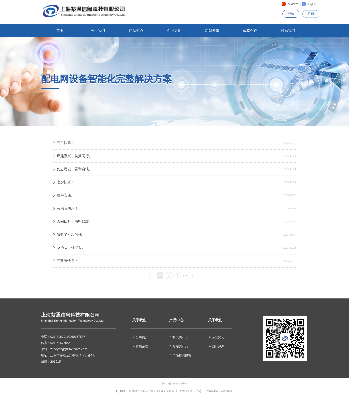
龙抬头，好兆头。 (71, 248)
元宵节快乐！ (67, 261)
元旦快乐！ (66, 143)
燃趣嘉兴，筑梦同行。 (74, 156)
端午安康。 (66, 195)
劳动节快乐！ (67, 208)
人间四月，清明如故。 (74, 221)
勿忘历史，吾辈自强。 (74, 169)
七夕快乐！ (66, 182)
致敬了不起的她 (69, 234)
